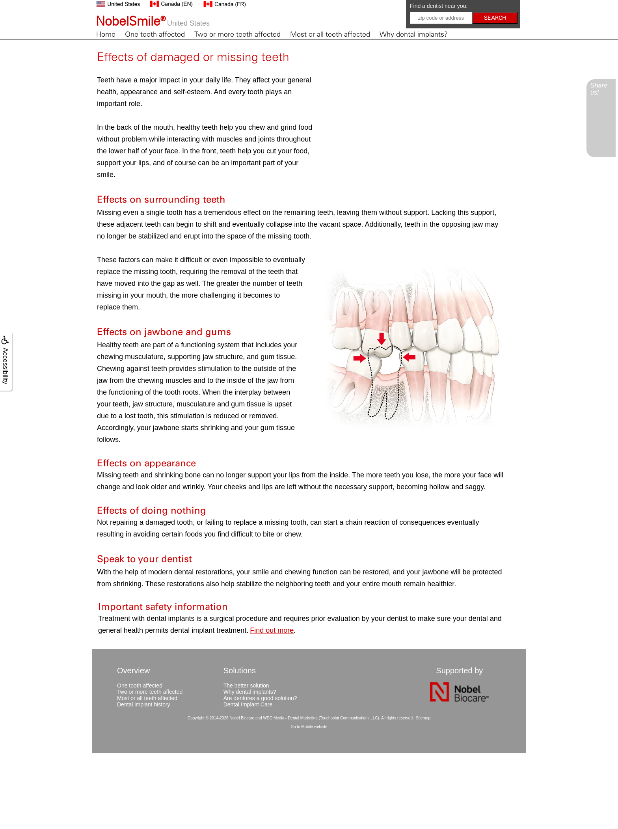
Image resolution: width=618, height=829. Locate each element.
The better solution (246, 685)
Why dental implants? (414, 34)
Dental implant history (143, 704)
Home (105, 34)
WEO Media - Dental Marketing (290, 718)
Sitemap (423, 718)
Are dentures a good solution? (260, 698)
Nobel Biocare (241, 718)
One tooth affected (155, 34)
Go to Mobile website (308, 727)
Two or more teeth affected (237, 34)
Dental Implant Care (248, 704)
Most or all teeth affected (330, 34)
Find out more (272, 630)
